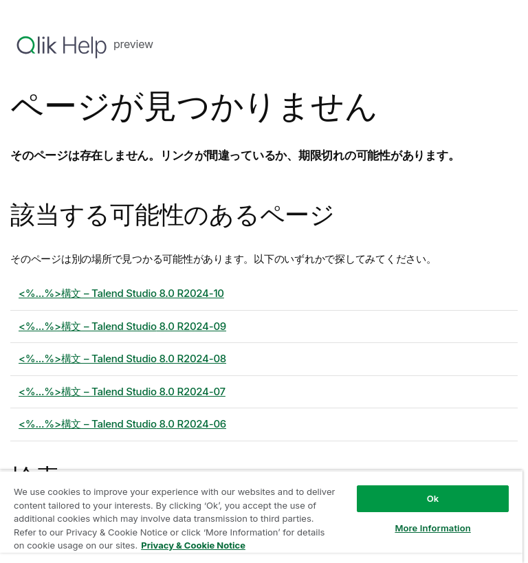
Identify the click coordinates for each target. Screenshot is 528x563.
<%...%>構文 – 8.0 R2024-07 (122, 391)
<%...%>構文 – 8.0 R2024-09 (122, 326)
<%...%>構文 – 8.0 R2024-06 (122, 423)
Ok (433, 498)
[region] (261, 516)
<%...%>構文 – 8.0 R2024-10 (121, 293)
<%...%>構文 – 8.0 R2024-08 (122, 358)
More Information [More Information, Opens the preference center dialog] (432, 527)
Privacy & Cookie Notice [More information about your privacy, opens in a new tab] (193, 545)
